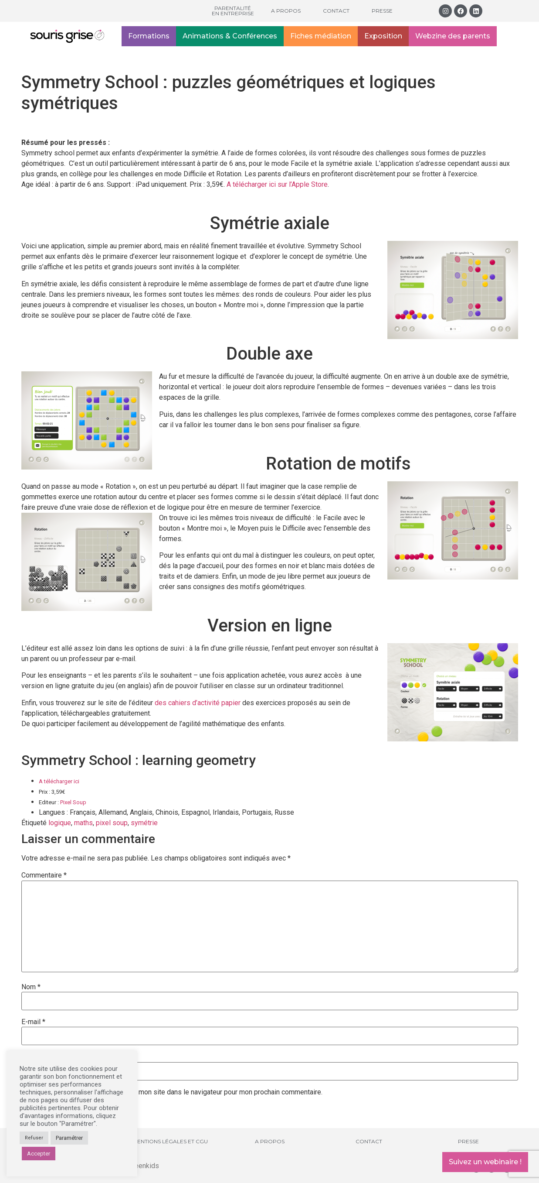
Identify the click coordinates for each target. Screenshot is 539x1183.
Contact (336, 10)
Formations (148, 36)
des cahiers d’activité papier (198, 703)
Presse (382, 10)
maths (83, 823)
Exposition (383, 36)
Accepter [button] (38, 1153)
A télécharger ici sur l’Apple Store (277, 184)
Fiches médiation (320, 36)
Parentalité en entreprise (233, 11)
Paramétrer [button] (69, 1138)
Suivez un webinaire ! (485, 1162)
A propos (286, 10)
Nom (31, 987)
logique (59, 823)
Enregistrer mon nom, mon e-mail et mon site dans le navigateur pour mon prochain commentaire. (175, 1092)
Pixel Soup (73, 802)
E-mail (33, 1021)
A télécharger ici (59, 781)
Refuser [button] (34, 1138)
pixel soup (112, 823)
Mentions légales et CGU (170, 1141)
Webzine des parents (452, 36)
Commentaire (44, 875)
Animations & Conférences (230, 36)
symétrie (144, 823)
